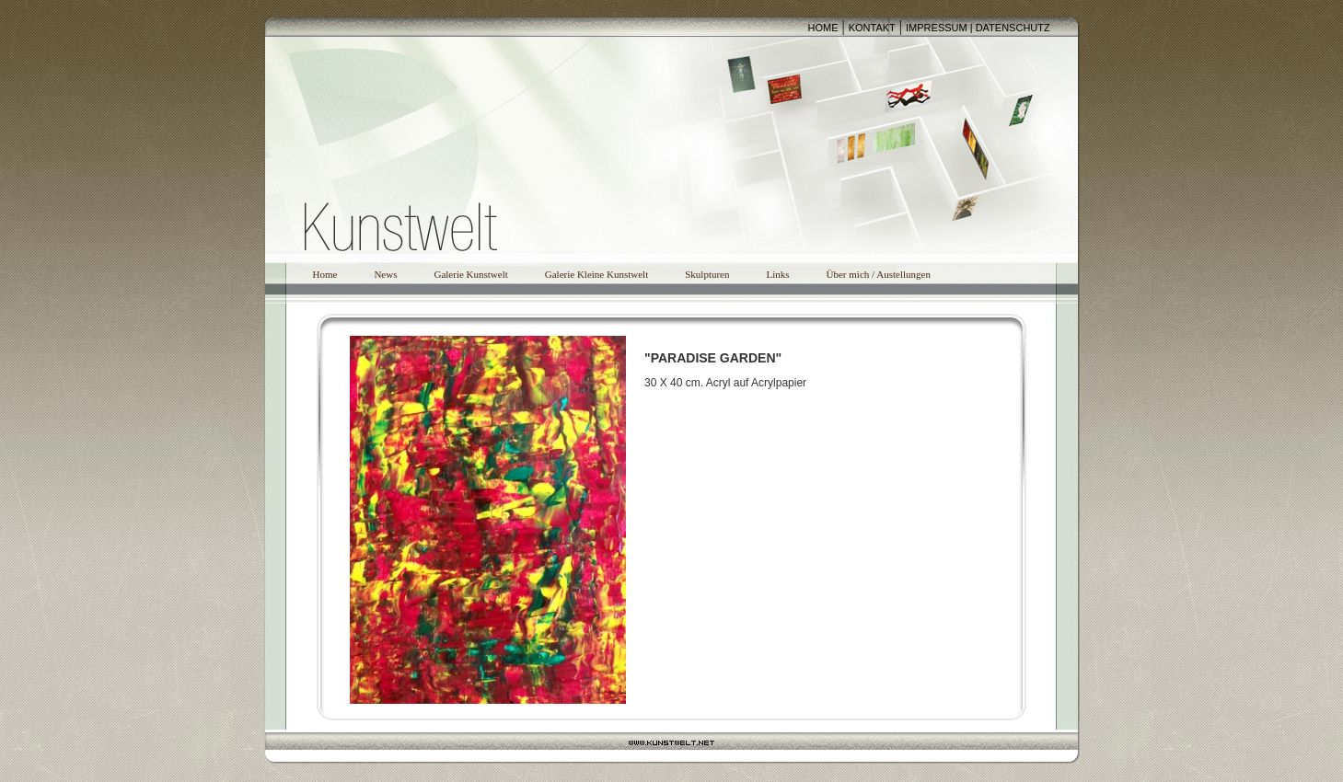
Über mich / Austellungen (879, 274)
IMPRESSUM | (941, 27)
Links (777, 274)
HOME (823, 27)
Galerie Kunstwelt (470, 274)
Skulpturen (707, 274)
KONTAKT (872, 27)
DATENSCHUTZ (1013, 27)
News (385, 274)
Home (325, 274)
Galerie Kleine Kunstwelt (596, 274)
